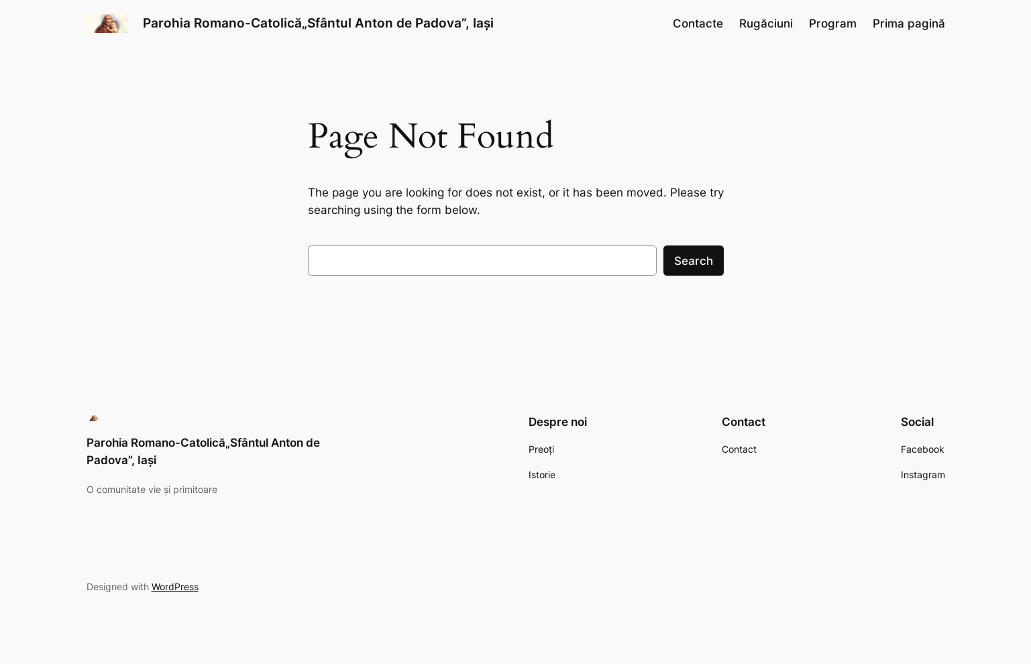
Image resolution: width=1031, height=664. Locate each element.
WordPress (175, 586)
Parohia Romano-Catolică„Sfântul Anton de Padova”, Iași (318, 23)
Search (693, 261)
